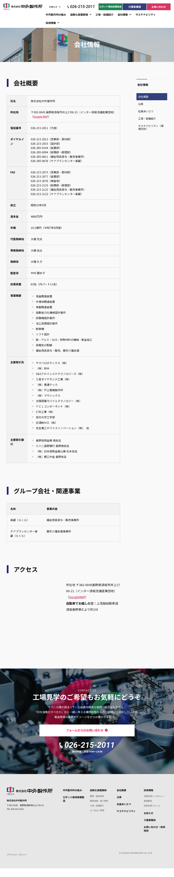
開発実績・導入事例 (99, 809)
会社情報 (123, 14)
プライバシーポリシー (17, 863)
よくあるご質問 (97, 819)
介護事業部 (134, 6)
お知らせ (53, 6)
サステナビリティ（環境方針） (150, 127)
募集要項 (148, 809)
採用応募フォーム (152, 814)
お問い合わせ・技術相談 (154, 837)
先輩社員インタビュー (154, 804)
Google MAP (41, 117)
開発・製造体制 (97, 804)
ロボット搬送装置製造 (110, 6)
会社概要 (143, 96)
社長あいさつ (145, 111)
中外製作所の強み (56, 14)
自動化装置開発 (79, 14)
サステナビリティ (145, 14)
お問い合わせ (159, 6)
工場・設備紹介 (104, 14)
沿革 (140, 104)
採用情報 (51, 23)
